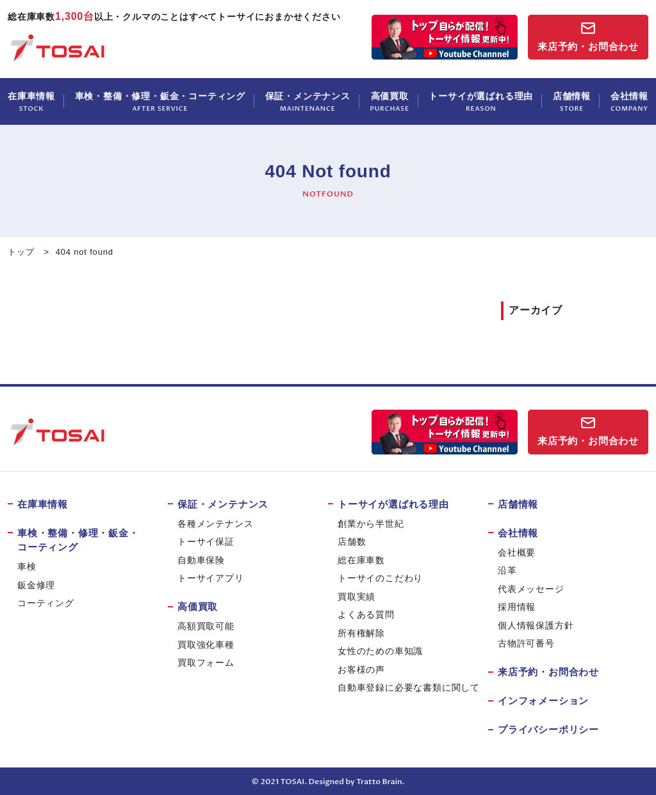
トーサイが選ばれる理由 (481, 102)
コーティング (45, 603)
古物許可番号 (526, 643)
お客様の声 (361, 669)
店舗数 (352, 541)
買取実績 (356, 596)
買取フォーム (205, 662)
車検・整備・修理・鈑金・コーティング (160, 102)
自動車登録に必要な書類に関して (409, 687)
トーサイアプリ (210, 578)
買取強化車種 (205, 644)
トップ (21, 252)
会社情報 (629, 102)
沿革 (507, 570)
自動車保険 (201, 560)
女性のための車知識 (380, 651)
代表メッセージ (531, 589)
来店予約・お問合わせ (588, 46)
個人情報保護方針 (535, 625)
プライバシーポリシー (548, 729)
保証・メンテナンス (307, 102)
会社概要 (517, 552)
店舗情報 (572, 102)
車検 (27, 566)
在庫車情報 (31, 102)
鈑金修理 (36, 585)
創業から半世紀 (371, 523)
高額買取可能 (205, 626)
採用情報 (517, 607)
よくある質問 (366, 614)
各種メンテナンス (215, 523)
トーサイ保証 (205, 541)
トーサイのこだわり (380, 578)
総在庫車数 (361, 560)
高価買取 (389, 102)
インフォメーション (543, 700)
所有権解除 (361, 633)
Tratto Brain (379, 781)
